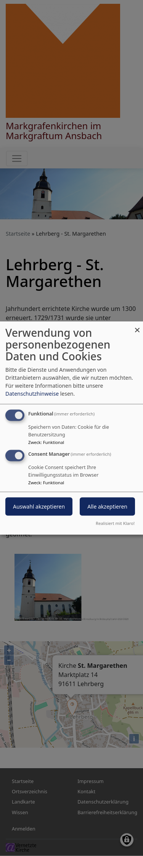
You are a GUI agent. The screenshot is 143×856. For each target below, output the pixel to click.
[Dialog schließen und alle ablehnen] (137, 326)
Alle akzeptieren (107, 506)
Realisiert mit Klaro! (115, 523)
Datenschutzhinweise (32, 393)
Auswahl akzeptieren (39, 506)
